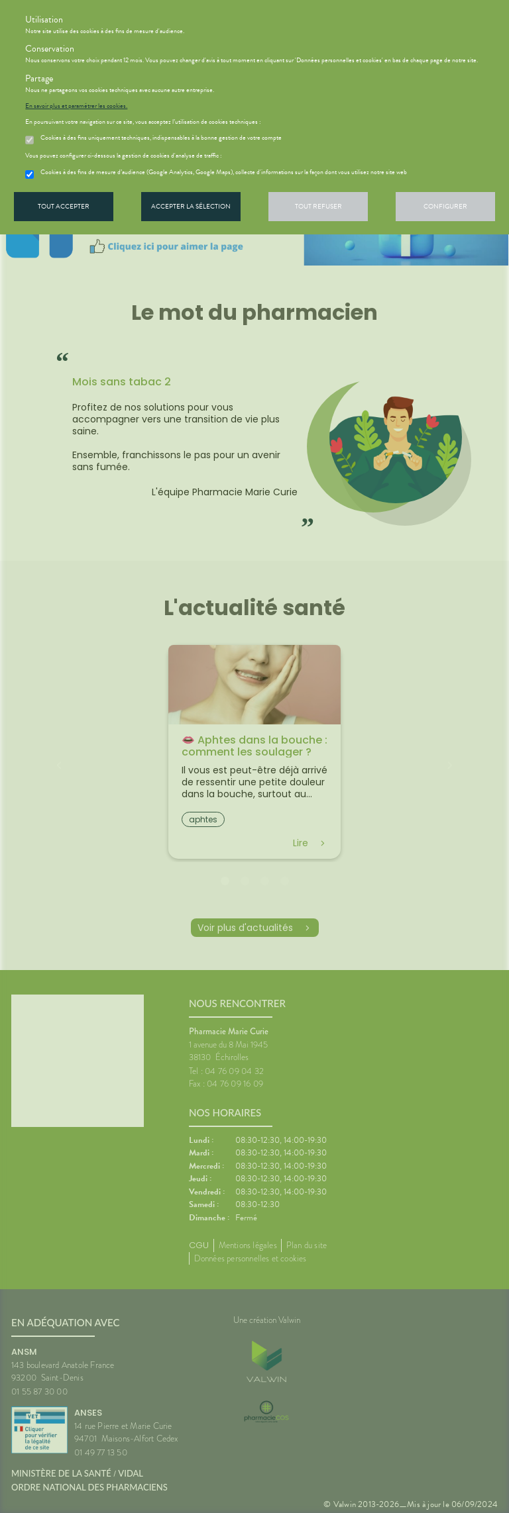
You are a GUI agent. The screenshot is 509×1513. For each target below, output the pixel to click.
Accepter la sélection (191, 206)
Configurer (445, 206)
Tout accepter (63, 206)
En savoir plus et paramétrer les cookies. (76, 106)
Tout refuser (318, 206)
